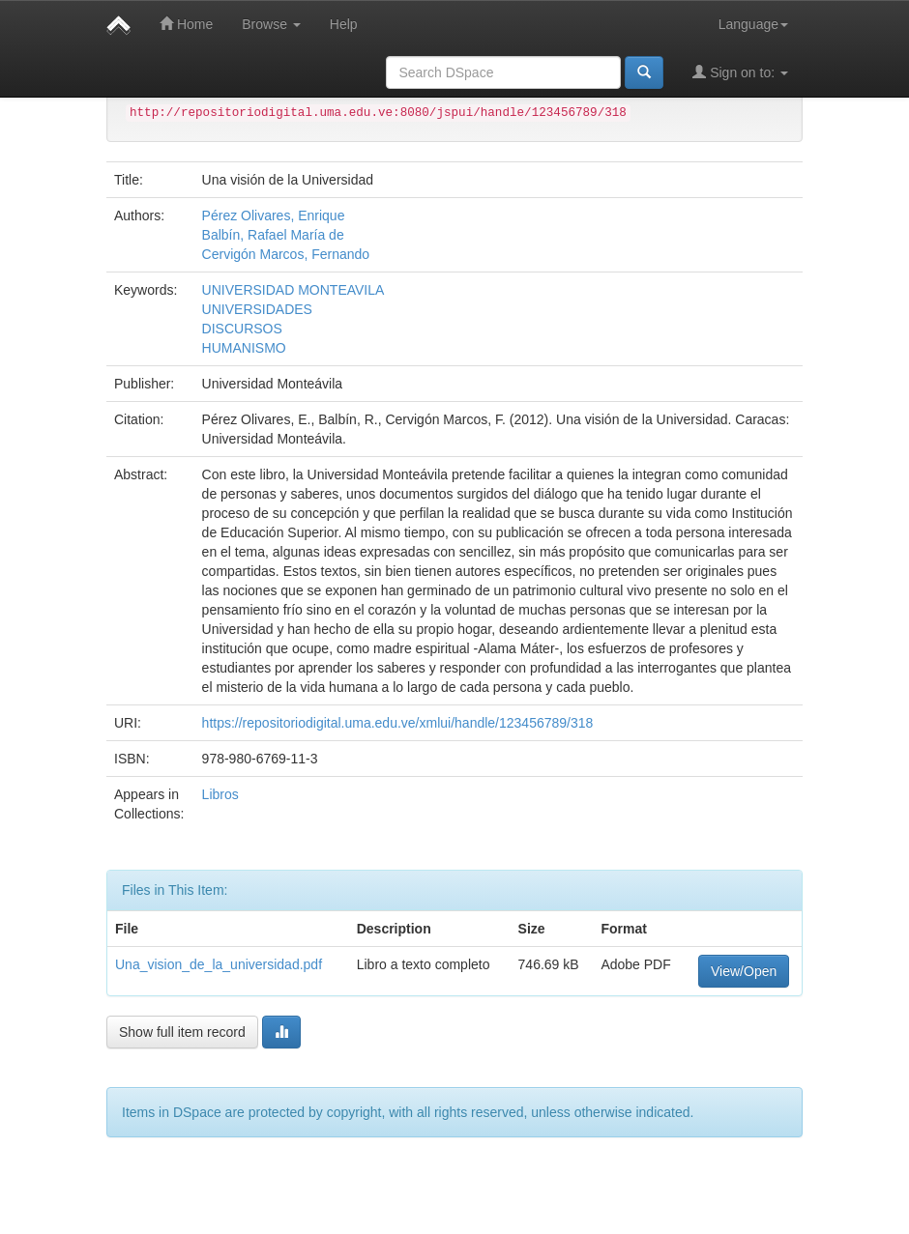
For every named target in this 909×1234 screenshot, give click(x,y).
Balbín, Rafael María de (273, 235)
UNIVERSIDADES (257, 309)
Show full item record (182, 1032)
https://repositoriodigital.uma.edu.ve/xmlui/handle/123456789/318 (398, 723)
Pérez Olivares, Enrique (273, 215)
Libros (220, 794)
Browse (271, 24)
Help (344, 24)
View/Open (744, 971)
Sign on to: (740, 72)
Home (186, 23)
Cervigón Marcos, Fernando (286, 254)
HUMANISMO (244, 348)
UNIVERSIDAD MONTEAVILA (293, 290)
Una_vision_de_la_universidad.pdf (218, 964)
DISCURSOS (242, 328)
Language (753, 24)
